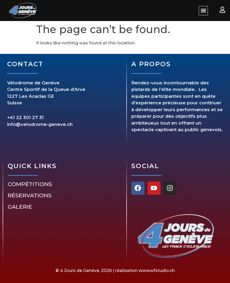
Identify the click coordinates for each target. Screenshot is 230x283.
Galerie (20, 206)
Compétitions (30, 184)
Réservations (30, 195)
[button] (203, 10)
